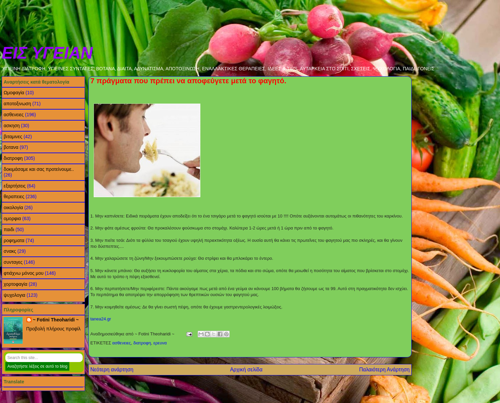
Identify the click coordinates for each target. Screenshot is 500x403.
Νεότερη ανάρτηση (111, 369)
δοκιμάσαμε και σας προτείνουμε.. (39, 169)
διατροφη (142, 342)
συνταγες (13, 262)
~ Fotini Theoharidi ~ (56, 319)
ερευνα (160, 342)
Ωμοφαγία (14, 92)
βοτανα (11, 147)
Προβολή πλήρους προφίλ (53, 328)
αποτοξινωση (17, 103)
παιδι (9, 229)
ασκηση (12, 125)
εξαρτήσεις (15, 186)
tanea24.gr (100, 318)
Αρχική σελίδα (246, 369)
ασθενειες (121, 342)
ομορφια (12, 218)
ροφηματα (14, 240)
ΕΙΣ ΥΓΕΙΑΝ (47, 53)
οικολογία (13, 207)
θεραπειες (14, 196)
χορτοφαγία (15, 284)
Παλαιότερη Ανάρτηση (384, 369)
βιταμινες (13, 136)
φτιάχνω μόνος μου (24, 273)
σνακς (10, 251)
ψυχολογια (14, 295)
